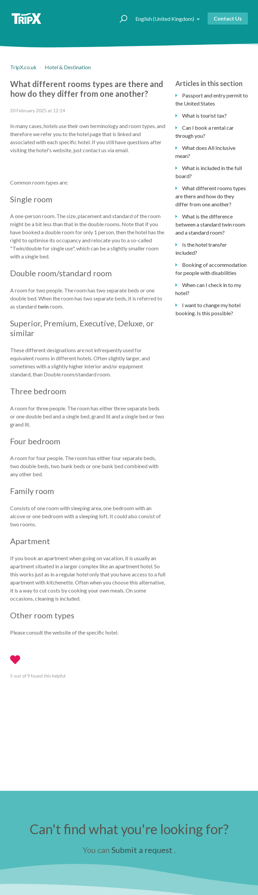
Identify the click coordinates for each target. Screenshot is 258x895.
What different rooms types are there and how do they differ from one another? (210, 196)
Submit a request (142, 850)
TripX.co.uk (23, 67)
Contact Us (228, 18)
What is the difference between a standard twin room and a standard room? (210, 224)
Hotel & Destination (68, 67)
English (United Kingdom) (165, 18)
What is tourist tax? (204, 115)
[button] (120, 18)
